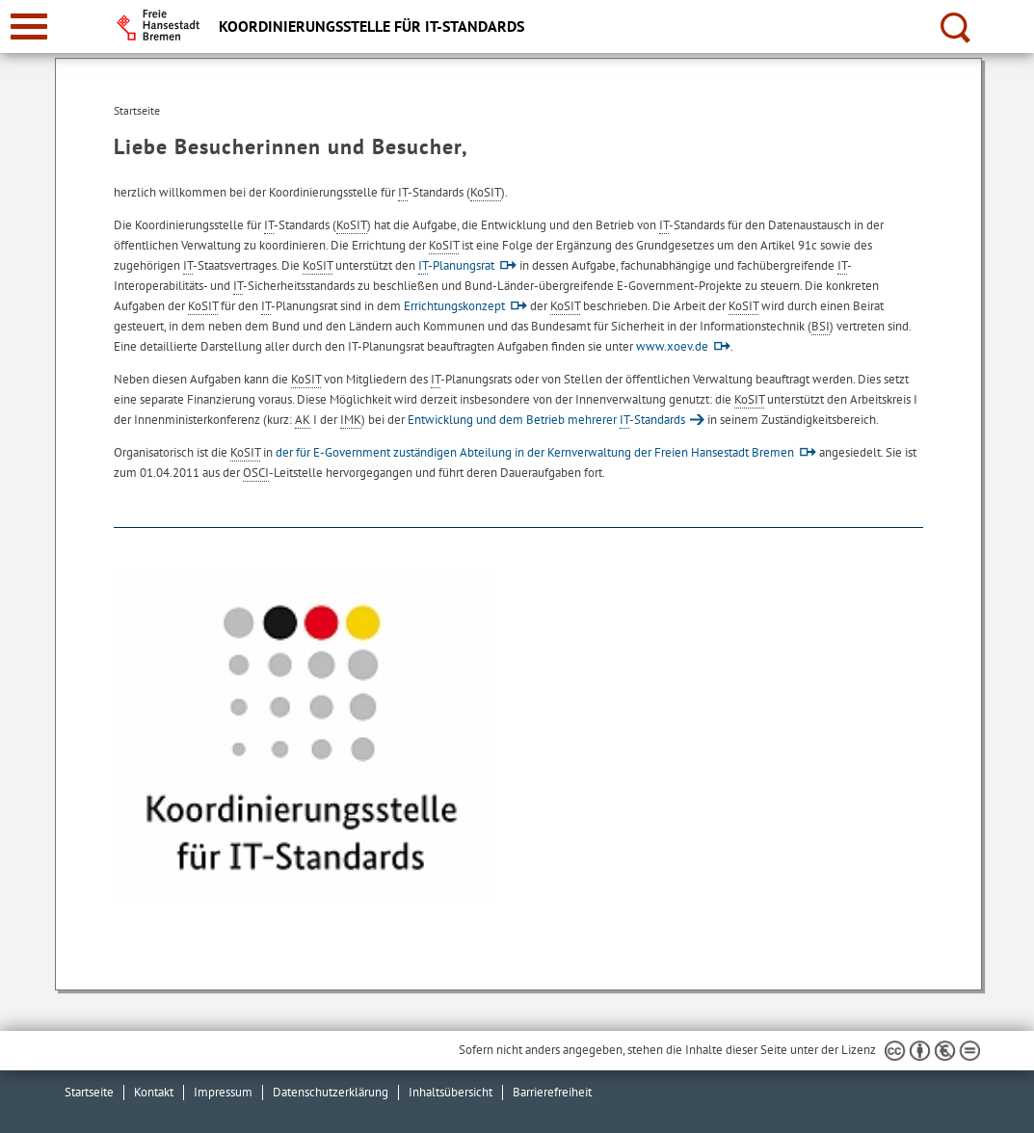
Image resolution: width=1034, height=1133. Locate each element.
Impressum (223, 1092)
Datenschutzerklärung (330, 1092)
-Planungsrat (456, 265)
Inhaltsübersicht (450, 1092)
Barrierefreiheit (552, 1092)
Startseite (89, 1092)
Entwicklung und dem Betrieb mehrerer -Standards (546, 419)
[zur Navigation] (29, 26)
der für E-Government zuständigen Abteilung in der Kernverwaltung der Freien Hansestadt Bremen (535, 452)
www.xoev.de (672, 346)
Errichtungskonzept (454, 306)
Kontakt (153, 1092)
